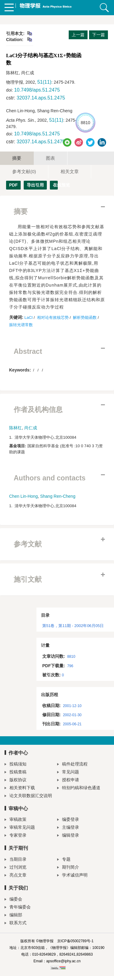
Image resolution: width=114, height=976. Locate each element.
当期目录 (15, 860)
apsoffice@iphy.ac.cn (63, 961)
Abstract (28, 351)
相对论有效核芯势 (53, 317)
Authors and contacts (49, 478)
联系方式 (15, 923)
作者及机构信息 (38, 409)
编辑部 (13, 915)
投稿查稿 (15, 772)
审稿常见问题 (20, 828)
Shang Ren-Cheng (57, 496)
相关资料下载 (20, 788)
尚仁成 (30, 427)
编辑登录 (68, 836)
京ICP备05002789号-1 (75, 941)
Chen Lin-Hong (23, 496)
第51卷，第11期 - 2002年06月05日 (73, 625)
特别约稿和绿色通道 (78, 788)
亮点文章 (15, 876)
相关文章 (69, 171)
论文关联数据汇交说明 (28, 796)
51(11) (44, 82)
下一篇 (98, 34)
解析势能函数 (85, 317)
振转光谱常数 (21, 324)
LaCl (28, 317)
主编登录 (68, 828)
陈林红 (15, 427)
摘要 (16, 158)
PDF (13, 185)
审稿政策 (15, 820)
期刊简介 (68, 868)
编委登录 (68, 820)
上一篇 (78, 34)
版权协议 (15, 780)
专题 (64, 860)
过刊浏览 (15, 868)
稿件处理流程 (72, 765)
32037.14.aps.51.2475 (41, 97)
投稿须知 (15, 765)
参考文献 (24, 171)
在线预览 (55, 185)
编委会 (13, 900)
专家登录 (15, 836)
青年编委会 (18, 908)
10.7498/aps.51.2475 (37, 89)
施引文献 (28, 579)
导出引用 (35, 185)
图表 (50, 158)
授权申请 (68, 780)
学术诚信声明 (72, 876)
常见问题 (68, 772)
